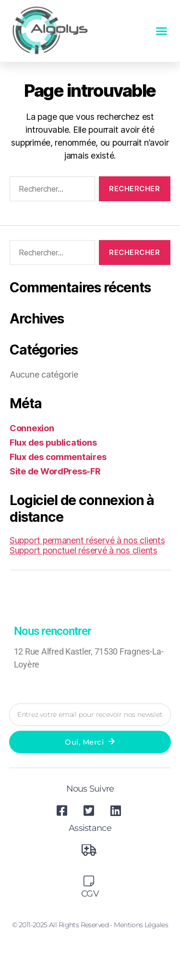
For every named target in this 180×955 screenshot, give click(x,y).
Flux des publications (53, 442)
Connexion (32, 428)
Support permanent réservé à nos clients (87, 540)
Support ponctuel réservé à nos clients (83, 550)
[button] (161, 31)
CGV (90, 893)
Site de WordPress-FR (55, 471)
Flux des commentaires (58, 457)
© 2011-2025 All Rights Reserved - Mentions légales (90, 924)
